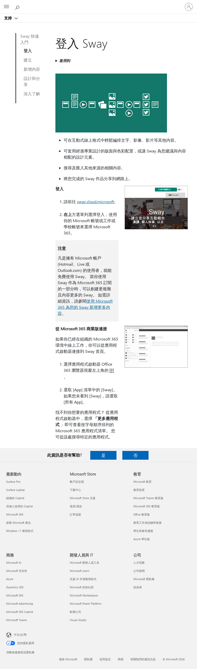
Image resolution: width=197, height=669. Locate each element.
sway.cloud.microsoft (95, 201)
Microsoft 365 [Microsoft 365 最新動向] (14, 514)
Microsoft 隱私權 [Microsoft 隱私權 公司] (143, 579)
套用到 (64, 60)
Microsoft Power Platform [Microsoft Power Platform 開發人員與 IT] (85, 603)
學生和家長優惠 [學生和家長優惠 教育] (143, 531)
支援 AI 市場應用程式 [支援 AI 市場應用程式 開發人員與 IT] (83, 579)
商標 (120, 659)
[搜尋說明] (18, 7)
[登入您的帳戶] (189, 7)
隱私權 (88, 659)
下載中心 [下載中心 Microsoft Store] (75, 490)
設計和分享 (32, 81)
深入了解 (32, 93)
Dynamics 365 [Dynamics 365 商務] (15, 587)
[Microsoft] (98, 4)
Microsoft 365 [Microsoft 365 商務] (14, 595)
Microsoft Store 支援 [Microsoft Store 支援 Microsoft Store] (82, 498)
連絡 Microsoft (68, 659)
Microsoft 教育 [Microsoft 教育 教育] (142, 481)
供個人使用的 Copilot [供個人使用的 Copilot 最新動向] (19, 506)
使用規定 (105, 659)
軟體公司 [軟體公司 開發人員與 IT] (75, 612)
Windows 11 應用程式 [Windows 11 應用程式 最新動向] (19, 531)
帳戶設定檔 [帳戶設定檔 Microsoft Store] (77, 481)
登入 (28, 50)
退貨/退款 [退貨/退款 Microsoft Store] (76, 506)
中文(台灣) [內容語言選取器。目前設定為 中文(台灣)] (20, 634)
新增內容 (32, 69)
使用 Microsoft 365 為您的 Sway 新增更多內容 (85, 307)
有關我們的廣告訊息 (143, 659)
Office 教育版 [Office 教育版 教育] (141, 514)
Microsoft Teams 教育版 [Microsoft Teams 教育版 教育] (148, 498)
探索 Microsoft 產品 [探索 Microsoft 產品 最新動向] (18, 522)
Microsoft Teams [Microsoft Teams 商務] (16, 620)
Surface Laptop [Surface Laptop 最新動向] (15, 490)
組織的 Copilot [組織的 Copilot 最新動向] (15, 498)
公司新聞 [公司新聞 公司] (139, 571)
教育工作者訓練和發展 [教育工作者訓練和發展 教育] (147, 522)
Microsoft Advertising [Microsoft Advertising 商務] (19, 603)
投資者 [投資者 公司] (137, 587)
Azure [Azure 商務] (9, 579)
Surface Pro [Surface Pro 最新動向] (13, 481)
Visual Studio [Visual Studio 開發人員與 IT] (78, 620)
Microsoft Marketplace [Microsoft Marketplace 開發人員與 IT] (84, 595)
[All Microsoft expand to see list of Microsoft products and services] (6, 7)
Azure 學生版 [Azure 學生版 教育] (141, 539)
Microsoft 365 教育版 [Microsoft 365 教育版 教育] (146, 506)
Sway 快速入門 (29, 39)
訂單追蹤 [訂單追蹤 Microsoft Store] (75, 514)
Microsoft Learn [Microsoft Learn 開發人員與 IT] (79, 571)
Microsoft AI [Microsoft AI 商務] (13, 562)
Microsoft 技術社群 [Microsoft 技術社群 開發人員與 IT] (82, 587)
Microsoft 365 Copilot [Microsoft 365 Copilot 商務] (19, 612)
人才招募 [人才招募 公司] (139, 562)
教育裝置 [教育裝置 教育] (139, 490)
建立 (28, 60)
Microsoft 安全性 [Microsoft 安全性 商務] (16, 571)
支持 (8, 17)
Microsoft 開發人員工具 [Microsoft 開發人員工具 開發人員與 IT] (84, 562)
